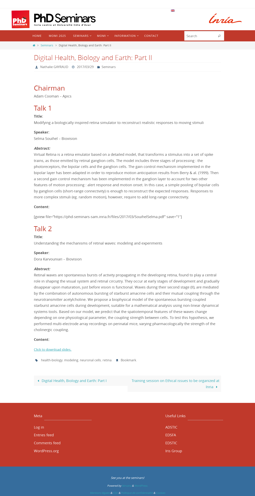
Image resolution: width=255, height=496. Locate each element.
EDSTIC (171, 442)
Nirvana (126, 485)
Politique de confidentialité (137, 492)
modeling (71, 360)
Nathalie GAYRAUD (54, 67)
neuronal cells (90, 360)
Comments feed (47, 442)
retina (106, 360)
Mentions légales (100, 492)
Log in (39, 426)
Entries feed (44, 434)
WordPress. (141, 485)
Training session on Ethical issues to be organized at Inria (175, 383)
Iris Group (173, 450)
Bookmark (128, 360)
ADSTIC (171, 426)
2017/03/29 (85, 67)
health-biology (51, 360)
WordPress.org (46, 450)
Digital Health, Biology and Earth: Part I (71, 380)
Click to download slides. (55, 349)
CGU (115, 492)
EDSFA (170, 434)
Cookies (160, 492)
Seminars (47, 45)
